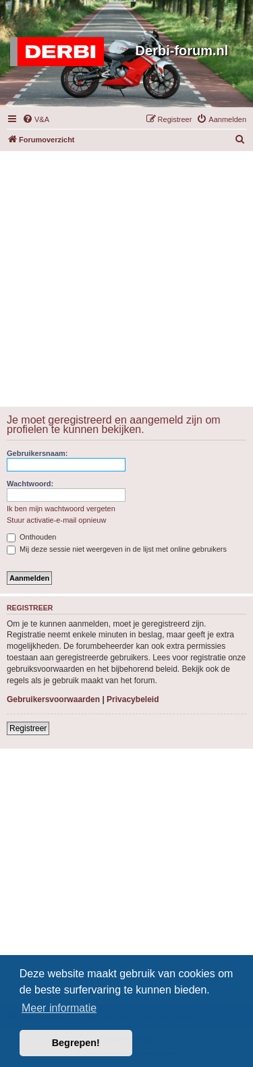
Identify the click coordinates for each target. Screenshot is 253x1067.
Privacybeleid (133, 699)
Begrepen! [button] (76, 1042)
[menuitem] (35, 119)
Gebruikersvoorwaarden (53, 699)
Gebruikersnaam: (37, 453)
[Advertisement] (126, 277)
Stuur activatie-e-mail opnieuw (56, 520)
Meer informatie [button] (59, 1008)
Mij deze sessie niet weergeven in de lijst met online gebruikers (117, 549)
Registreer (28, 728)
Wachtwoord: (30, 484)
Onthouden (32, 537)
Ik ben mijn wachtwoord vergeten (61, 508)
